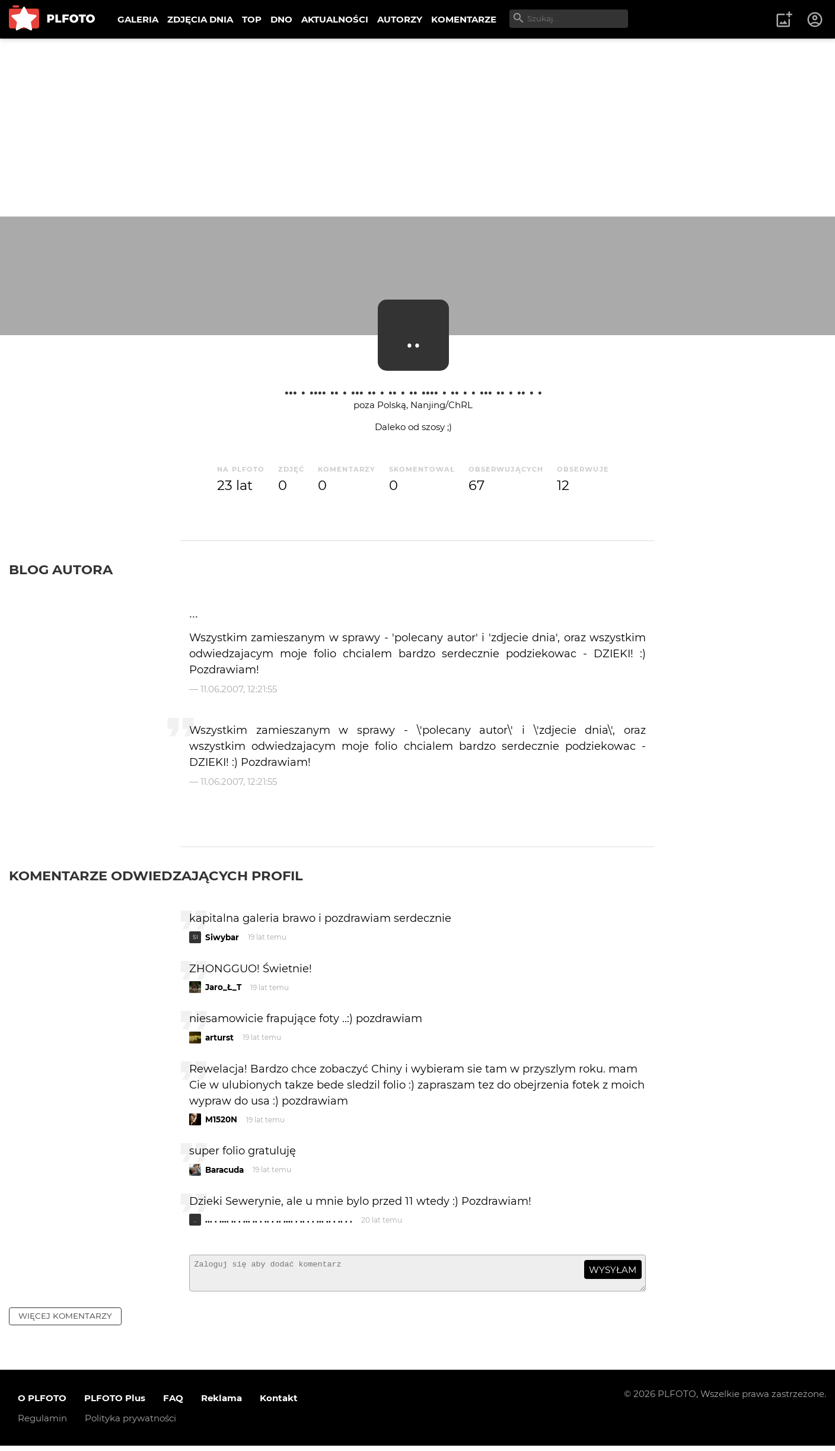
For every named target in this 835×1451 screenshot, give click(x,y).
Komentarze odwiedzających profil (156, 875)
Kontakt (279, 1403)
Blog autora (61, 569)
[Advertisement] (417, 127)
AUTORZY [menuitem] (399, 19)
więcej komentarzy (65, 1321)
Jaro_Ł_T (223, 987)
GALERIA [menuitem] (137, 19)
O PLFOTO (42, 1403)
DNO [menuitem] (281, 19)
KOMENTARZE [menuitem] (463, 19)
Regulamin (42, 1423)
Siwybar (222, 937)
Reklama (221, 1403)
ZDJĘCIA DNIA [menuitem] (200, 19)
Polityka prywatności (130, 1423)
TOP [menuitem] (252, 19)
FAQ (173, 1403)
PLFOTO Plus (114, 1403)
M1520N (221, 1119)
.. (413, 335)
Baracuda (224, 1170)
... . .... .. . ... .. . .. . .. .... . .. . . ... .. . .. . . (413, 389)
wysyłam (612, 1269)
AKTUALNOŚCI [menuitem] (334, 19)
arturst (219, 1037)
